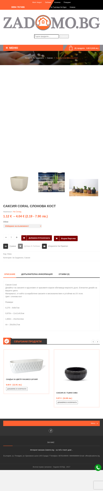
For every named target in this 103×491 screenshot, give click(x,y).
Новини (72, 7)
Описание (9, 274)
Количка (57, 2)
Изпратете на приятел (58, 246)
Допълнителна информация (37, 274)
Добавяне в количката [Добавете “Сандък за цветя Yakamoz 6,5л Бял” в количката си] (16, 389)
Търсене (64, 36)
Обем (5, 222)
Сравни (12, 246)
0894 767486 (18, 7)
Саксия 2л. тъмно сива (67, 393)
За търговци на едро (58, 7)
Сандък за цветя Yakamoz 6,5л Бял (22, 379)
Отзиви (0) (65, 274)
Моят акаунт (37, 2)
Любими (48, 2)
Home (27, 58)
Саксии (50, 58)
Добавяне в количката (39, 237)
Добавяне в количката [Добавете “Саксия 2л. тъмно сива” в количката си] (67, 402)
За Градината (38, 58)
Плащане (67, 2)
